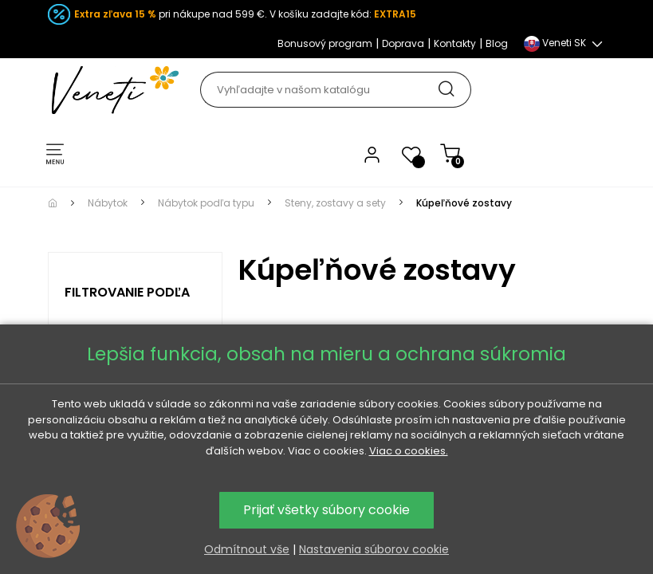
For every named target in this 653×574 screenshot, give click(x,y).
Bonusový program (324, 43)
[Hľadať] (335, 90)
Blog (497, 43)
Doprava (403, 43)
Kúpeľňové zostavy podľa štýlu (314, 449)
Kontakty (455, 43)
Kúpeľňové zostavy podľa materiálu (505, 449)
